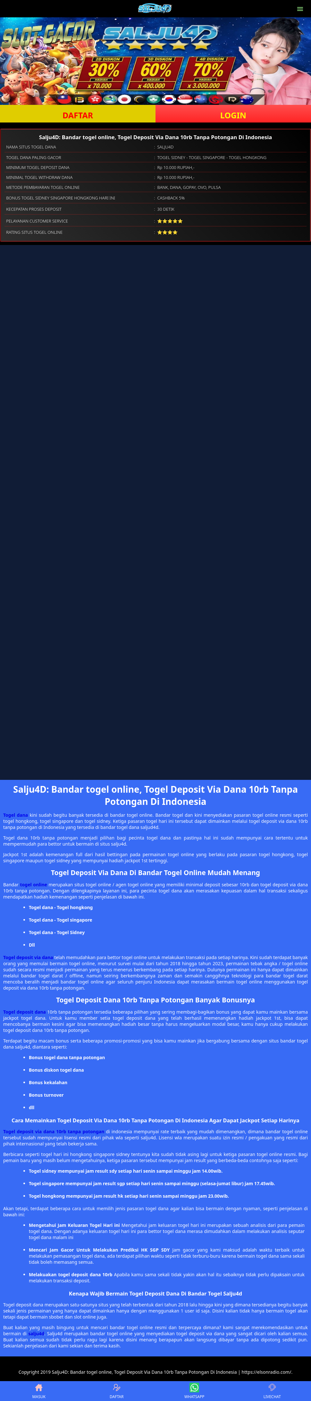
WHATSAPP (194, 1391)
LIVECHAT (272, 1391)
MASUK (39, 1391)
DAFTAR (78, 115)
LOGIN (233, 115)
